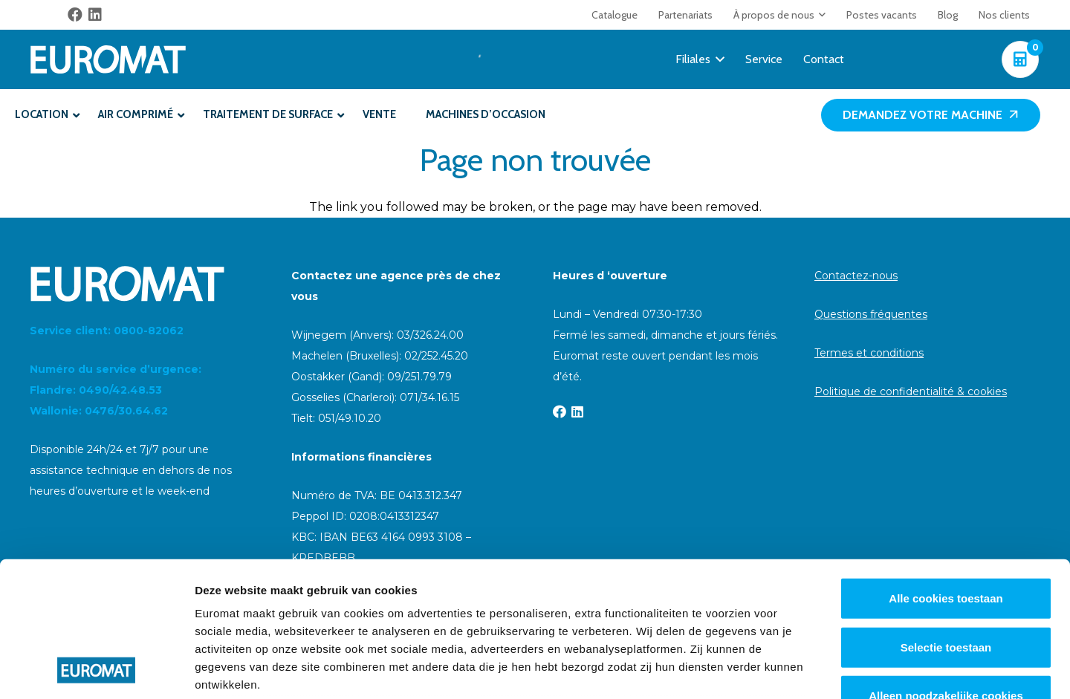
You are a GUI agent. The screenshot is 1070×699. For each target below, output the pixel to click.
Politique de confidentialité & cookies (910, 391)
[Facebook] (75, 14)
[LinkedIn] (95, 14)
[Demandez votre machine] (930, 115)
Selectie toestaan (946, 520)
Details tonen (803, 669)
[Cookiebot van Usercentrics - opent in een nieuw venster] (96, 670)
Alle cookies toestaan (945, 472)
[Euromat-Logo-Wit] (108, 59)
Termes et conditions (869, 353)
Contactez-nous (856, 275)
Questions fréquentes (870, 314)
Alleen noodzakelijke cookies (946, 569)
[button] (820, 15)
